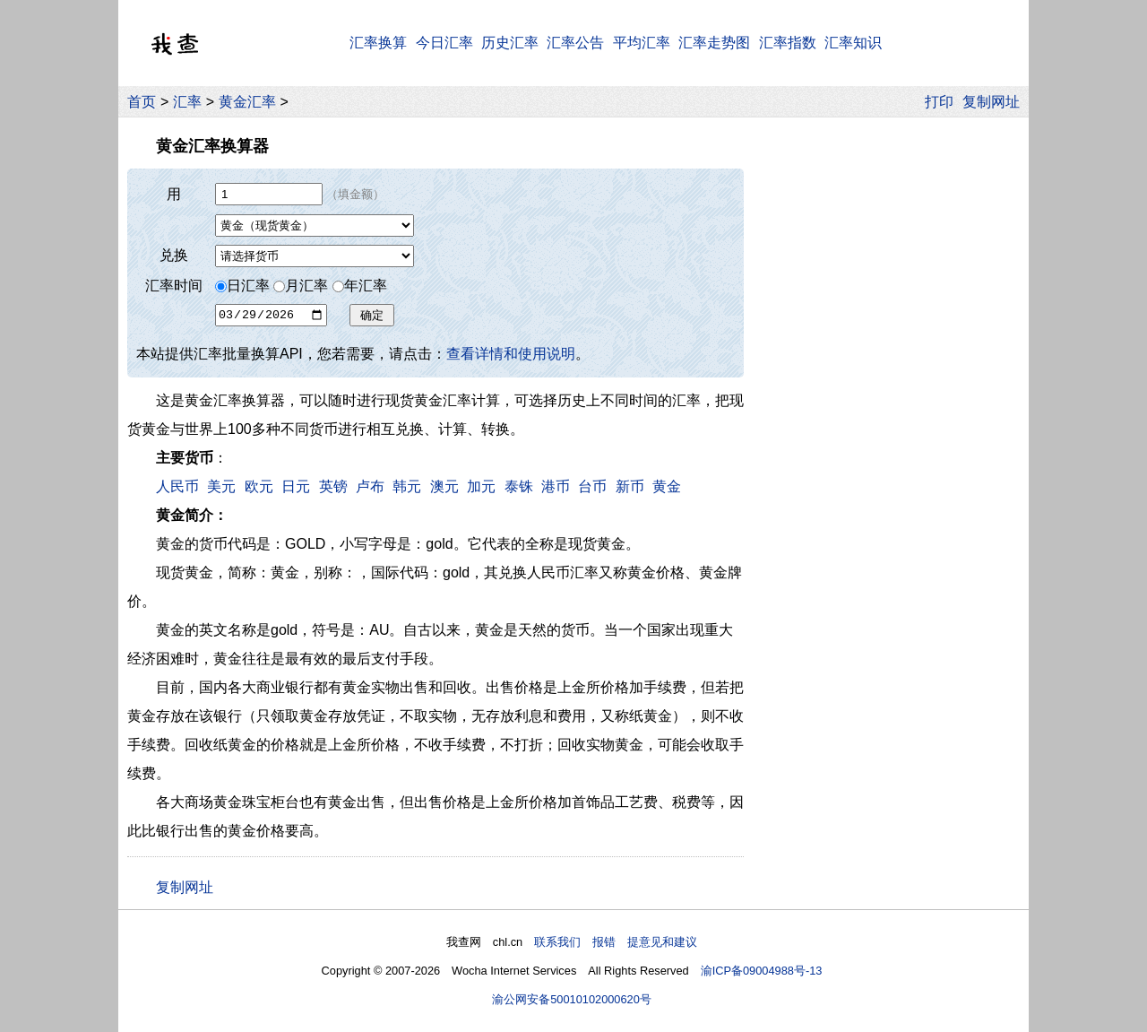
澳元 (444, 486)
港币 (555, 486)
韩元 (406, 486)
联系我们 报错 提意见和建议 (615, 942)
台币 (592, 486)
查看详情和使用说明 (510, 353)
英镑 (333, 486)
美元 (221, 486)
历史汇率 (510, 42)
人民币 (177, 486)
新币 (630, 486)
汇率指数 (787, 42)
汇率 (187, 101)
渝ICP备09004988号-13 (762, 970)
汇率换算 (378, 42)
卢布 (370, 486)
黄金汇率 (247, 101)
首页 (141, 101)
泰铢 (519, 486)
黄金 (666, 486)
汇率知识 (853, 42)
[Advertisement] (885, 394)
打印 (939, 101)
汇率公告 (575, 42)
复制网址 (995, 101)
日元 (295, 486)
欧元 (259, 486)
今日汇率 (444, 42)
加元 (481, 486)
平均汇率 (641, 42)
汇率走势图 (714, 42)
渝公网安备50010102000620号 (571, 999)
